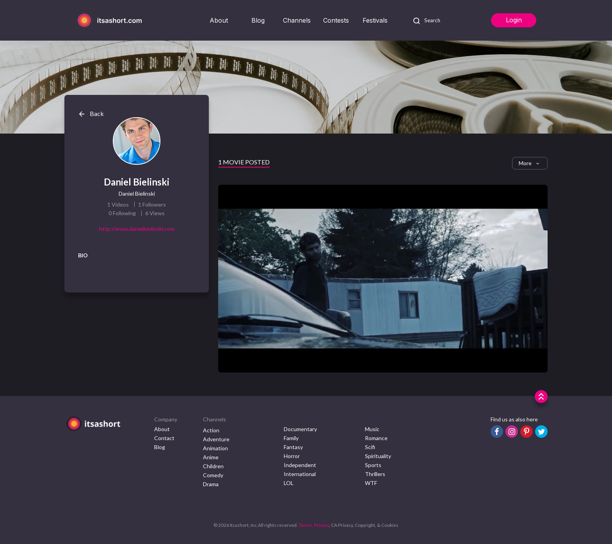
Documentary (300, 429)
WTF (371, 483)
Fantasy (293, 447)
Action (211, 430)
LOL (289, 483)
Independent (300, 465)
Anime (211, 457)
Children (213, 466)
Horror (292, 456)
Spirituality (378, 456)
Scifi (370, 447)
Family (291, 438)
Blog (258, 20)
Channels (297, 20)
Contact (164, 438)
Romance (376, 438)
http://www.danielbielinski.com (136, 228)
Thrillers (375, 474)
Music (372, 429)
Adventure (216, 439)
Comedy (213, 475)
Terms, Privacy (314, 525)
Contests (336, 20)
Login (514, 20)
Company (165, 419)
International (300, 474)
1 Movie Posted (244, 162)
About (219, 20)
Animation (215, 448)
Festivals (375, 20)
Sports (373, 465)
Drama (211, 484)
